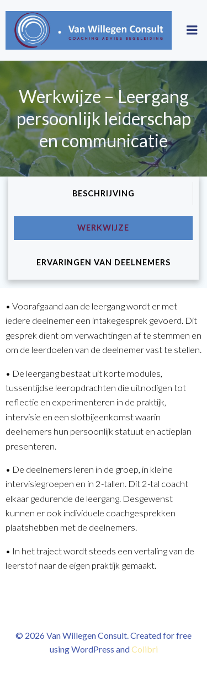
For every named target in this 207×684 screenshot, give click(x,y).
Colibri (144, 649)
